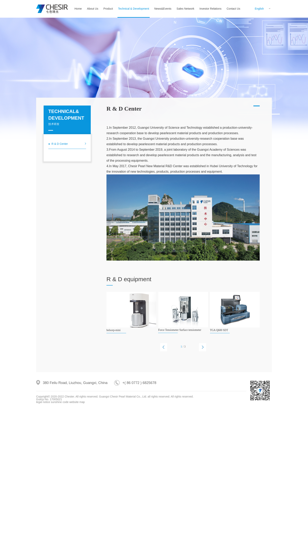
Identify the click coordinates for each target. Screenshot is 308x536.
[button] (163, 372)
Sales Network (185, 8)
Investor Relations (210, 8)
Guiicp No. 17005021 (49, 410)
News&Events (162, 8)
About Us (92, 8)
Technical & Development (133, 8)
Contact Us (233, 8)
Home (78, 8)
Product (108, 8)
